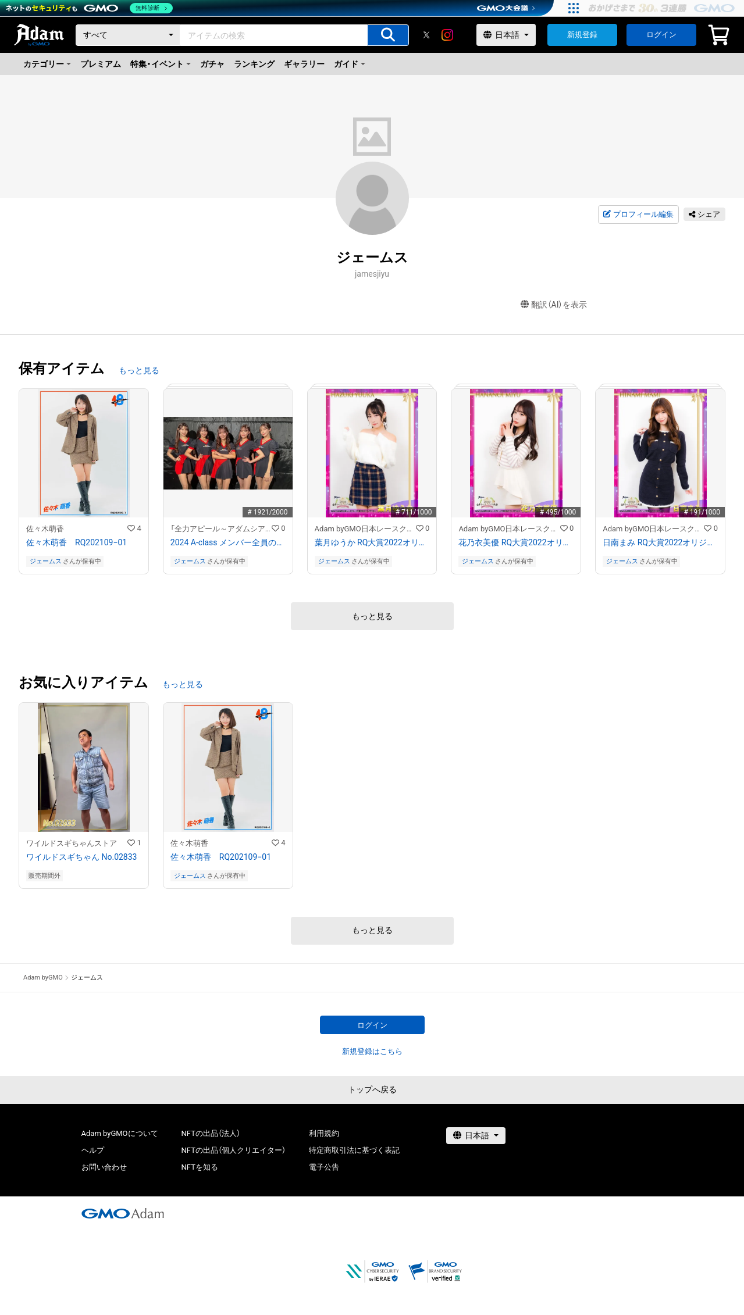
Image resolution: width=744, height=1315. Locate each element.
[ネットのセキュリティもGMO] (89, 8)
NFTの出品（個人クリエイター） (233, 1150)
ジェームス (46, 561)
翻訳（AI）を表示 (554, 305)
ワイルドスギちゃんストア (71, 843)
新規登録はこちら (372, 1051)
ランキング (254, 64)
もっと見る (139, 370)
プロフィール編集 (638, 214)
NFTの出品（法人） (210, 1133)
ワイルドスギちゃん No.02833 (81, 857)
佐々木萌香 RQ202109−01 (76, 542)
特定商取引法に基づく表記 (354, 1150)
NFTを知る (199, 1167)
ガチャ (212, 64)
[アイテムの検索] (388, 35)
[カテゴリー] (128, 35)
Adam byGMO (43, 977)
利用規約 (324, 1133)
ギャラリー (304, 64)
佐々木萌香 (45, 528)
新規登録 (582, 34)
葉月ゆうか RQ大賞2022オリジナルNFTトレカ (372, 542)
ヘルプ (92, 1150)
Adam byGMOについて (119, 1133)
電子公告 (324, 1167)
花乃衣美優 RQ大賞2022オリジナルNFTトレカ (516, 542)
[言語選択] (506, 35)
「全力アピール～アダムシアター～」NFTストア (221, 528)
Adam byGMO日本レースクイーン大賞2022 (365, 528)
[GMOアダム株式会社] (122, 1213)
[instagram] (447, 35)
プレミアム (100, 64)
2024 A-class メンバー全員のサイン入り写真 (228, 542)
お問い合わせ (104, 1167)
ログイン (661, 34)
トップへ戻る (372, 1089)
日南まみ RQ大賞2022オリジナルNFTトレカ (660, 542)
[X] (426, 35)
